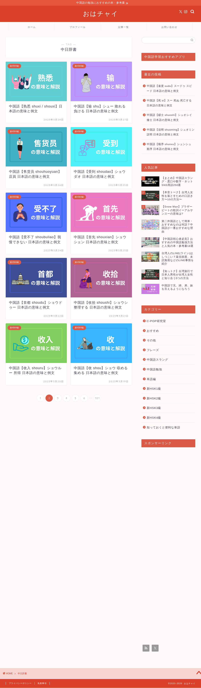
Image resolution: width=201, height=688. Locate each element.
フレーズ (153, 350)
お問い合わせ (169, 27)
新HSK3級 (154, 408)
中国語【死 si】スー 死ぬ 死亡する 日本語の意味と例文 (169, 103)
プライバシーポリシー (20, 684)
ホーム (32, 27)
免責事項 (42, 684)
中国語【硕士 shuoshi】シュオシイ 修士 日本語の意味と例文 (169, 118)
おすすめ (153, 331)
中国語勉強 (154, 369)
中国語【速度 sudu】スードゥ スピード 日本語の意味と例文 (169, 89)
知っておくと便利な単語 (163, 428)
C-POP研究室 (156, 321)
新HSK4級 (154, 418)
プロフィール (78, 27)
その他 (151, 340)
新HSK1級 (154, 389)
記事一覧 (123, 27)
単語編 (151, 379)
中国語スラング (157, 360)
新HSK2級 (154, 399)
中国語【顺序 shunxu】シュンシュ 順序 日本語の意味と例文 (169, 147)
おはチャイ (100, 14)
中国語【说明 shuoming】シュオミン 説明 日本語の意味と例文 (171, 133)
